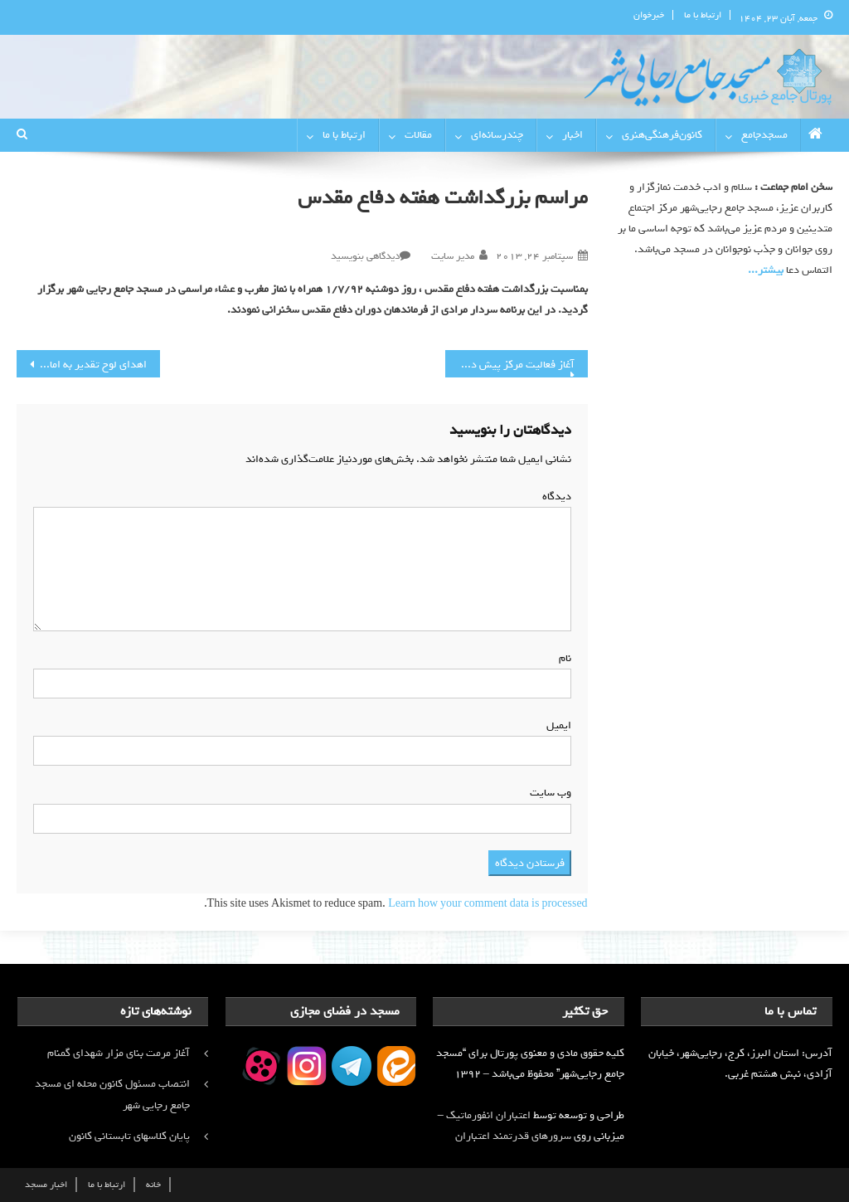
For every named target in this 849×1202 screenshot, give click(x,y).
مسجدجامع (764, 135)
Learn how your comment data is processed (487, 903)
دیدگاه (553, 496)
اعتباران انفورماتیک (488, 1115)
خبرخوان (648, 14)
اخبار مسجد (46, 1184)
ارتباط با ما (702, 14)
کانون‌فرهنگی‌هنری (662, 135)
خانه (153, 1184)
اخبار (572, 135)
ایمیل (555, 725)
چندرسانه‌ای (497, 135)
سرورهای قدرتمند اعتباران (513, 1136)
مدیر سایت (452, 256)
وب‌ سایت (550, 792)
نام (561, 658)
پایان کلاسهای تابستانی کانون (129, 1136)
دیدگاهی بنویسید (365, 256)
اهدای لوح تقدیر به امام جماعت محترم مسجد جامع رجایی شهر (81, 364)
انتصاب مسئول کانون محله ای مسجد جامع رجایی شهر (112, 1094)
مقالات (418, 135)
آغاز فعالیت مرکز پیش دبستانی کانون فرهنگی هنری (510, 364)
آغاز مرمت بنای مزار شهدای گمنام (118, 1053)
